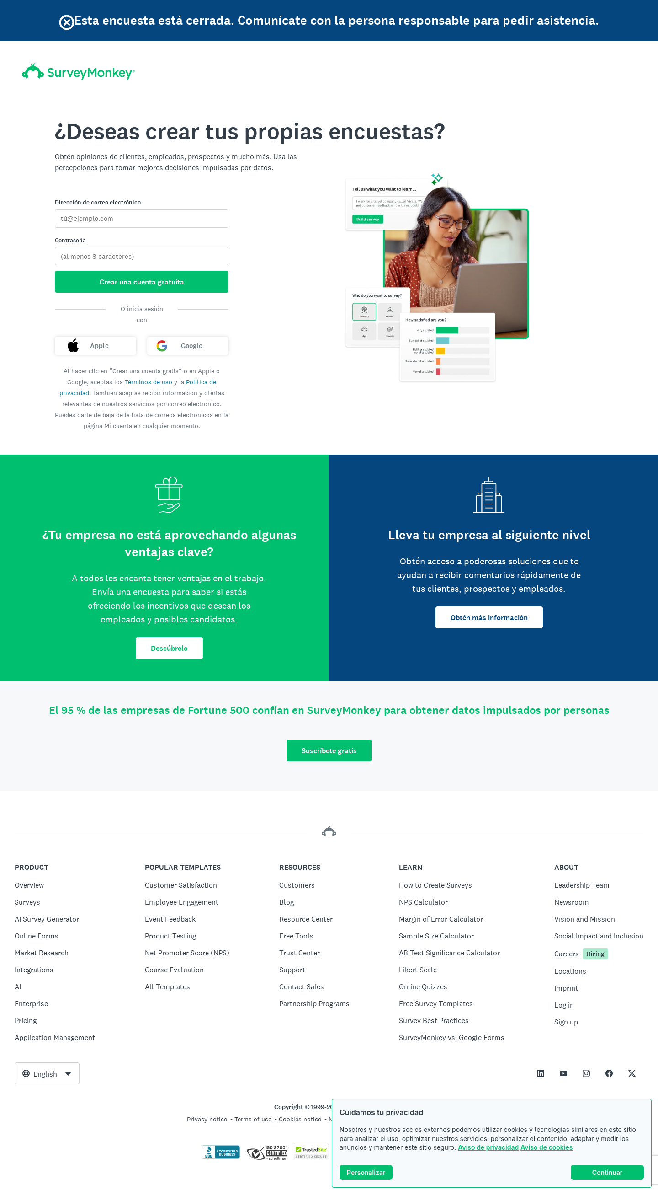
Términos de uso (148, 382)
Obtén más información (489, 617)
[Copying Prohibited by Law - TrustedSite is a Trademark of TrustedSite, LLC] (311, 1157)
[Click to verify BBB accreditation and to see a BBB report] (221, 1157)
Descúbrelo (169, 648)
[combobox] (47, 1073)
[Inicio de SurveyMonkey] (78, 71)
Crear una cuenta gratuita (142, 282)
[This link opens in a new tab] (540, 1073)
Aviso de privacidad (488, 1147)
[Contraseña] (141, 256)
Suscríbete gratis (329, 751)
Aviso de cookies (546, 1147)
